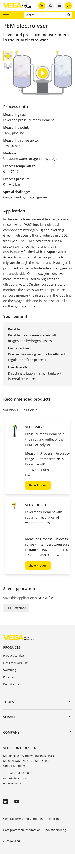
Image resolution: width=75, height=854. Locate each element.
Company (11, 732)
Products (11, 647)
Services (10, 717)
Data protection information (22, 830)
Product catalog (13, 655)
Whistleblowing (55, 830)
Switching (9, 670)
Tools (8, 702)
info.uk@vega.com (15, 778)
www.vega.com (13, 783)
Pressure (9, 677)
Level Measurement (16, 663)
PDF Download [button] (16, 608)
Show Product (38, 485)
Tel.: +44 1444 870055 (17, 773)
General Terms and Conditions (23, 819)
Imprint (54, 819)
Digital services (13, 684)
